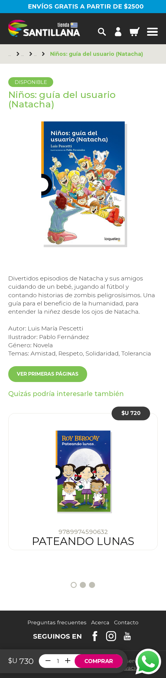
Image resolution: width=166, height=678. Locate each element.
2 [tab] (83, 585)
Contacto (126, 622)
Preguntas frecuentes (57, 622)
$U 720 (131, 413)
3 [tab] (92, 585)
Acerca (100, 622)
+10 (36, 54)
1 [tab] (74, 585)
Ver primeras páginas (48, 374)
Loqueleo (23, 54)
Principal (10, 54)
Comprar (98, 661)
